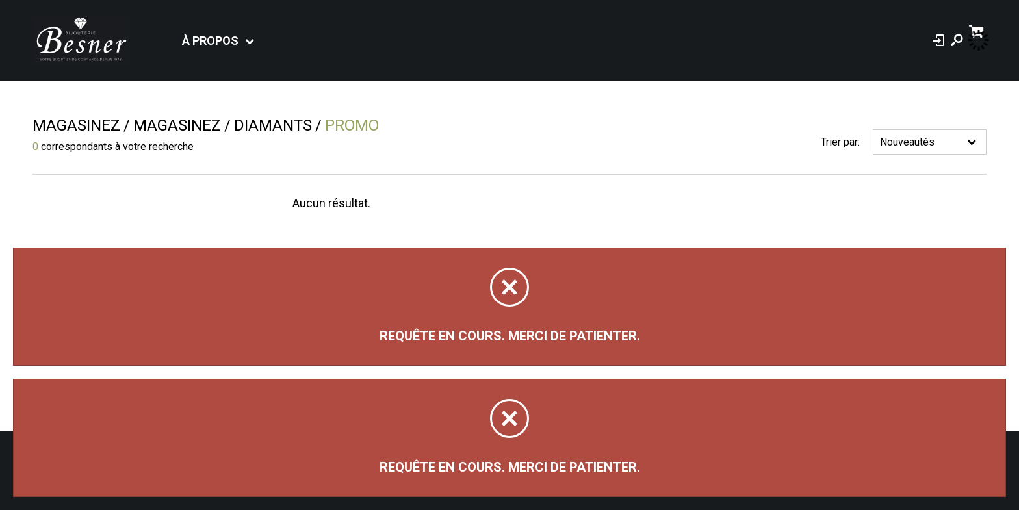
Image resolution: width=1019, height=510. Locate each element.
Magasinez (76, 125)
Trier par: (840, 142)
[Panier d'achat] (978, 30)
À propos (210, 40)
